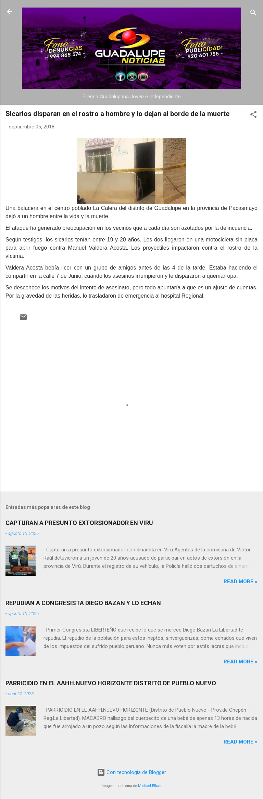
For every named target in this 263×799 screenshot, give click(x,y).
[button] (253, 115)
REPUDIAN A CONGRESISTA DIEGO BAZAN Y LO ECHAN (83, 603)
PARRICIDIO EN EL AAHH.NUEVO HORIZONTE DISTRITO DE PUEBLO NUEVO (110, 683)
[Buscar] (253, 13)
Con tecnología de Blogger (131, 772)
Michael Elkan (149, 786)
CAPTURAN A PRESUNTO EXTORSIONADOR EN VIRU (79, 522)
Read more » (241, 581)
